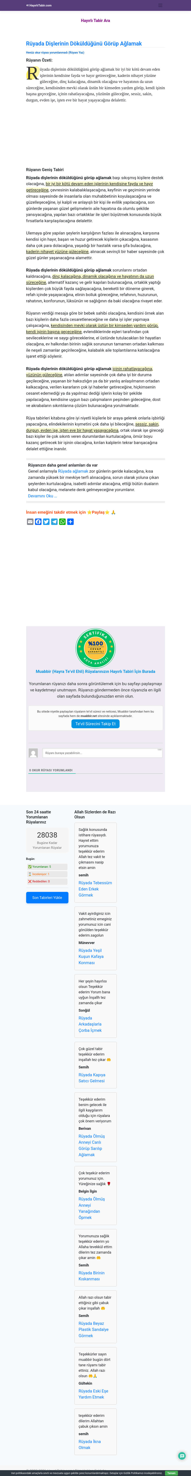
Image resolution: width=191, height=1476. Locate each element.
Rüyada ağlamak (73, 471)
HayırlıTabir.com (39, 5)
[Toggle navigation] (160, 5)
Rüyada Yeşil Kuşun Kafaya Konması (91, 956)
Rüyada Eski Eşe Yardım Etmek (93, 1394)
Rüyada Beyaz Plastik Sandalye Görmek (94, 1329)
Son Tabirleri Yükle (47, 898)
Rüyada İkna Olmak (90, 1444)
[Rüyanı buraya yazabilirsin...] (102, 753)
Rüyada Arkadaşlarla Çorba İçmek (90, 1024)
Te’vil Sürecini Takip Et (95, 723)
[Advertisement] (95, 137)
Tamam (171, 1473)
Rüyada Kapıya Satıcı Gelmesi (92, 1078)
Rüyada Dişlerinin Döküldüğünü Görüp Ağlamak (84, 43)
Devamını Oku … (42, 496)
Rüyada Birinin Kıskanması (92, 1276)
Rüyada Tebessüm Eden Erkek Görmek (95, 889)
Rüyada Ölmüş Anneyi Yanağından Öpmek (92, 1208)
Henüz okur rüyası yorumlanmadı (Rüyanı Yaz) (55, 52)
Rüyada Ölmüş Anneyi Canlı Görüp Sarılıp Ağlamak (92, 1145)
